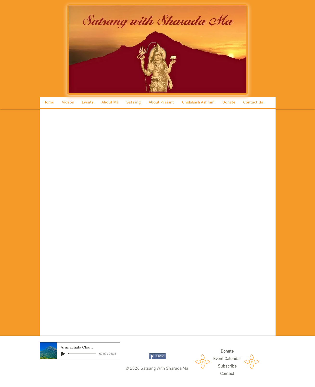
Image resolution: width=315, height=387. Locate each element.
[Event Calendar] (227, 359)
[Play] (63, 353)
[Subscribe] (227, 366)
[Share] (157, 356)
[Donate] (227, 351)
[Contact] (227, 374)
